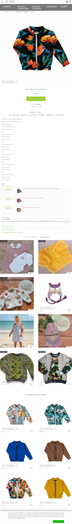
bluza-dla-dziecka (33, 114)
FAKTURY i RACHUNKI (8, 230)
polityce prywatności (21, 518)
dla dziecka (32, 112)
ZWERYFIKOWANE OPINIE (8, 186)
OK (58, 521)
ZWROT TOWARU (7, 226)
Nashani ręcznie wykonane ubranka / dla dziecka (36, 394)
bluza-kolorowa (24, 114)
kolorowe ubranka (50, 114)
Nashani (38, 104)
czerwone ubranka (59, 114)
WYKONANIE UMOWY (8, 228)
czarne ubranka (41, 114)
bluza (10, 114)
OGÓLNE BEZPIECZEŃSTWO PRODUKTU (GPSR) (13, 232)
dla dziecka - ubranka (44, 237)
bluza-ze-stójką (16, 114)
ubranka (39, 112)
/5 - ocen (35, 106)
